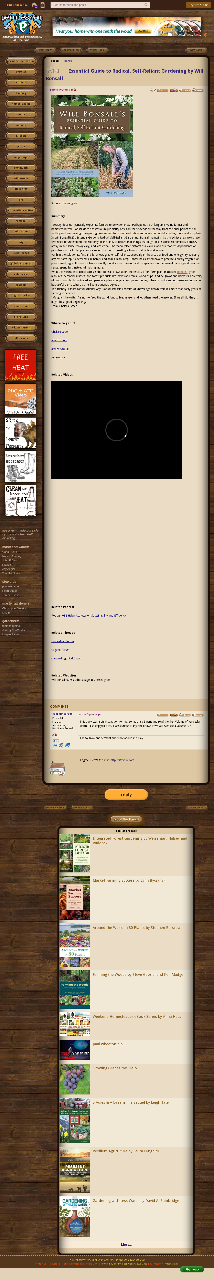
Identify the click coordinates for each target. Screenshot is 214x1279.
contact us (40, 1263)
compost (182, 271)
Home (8, 4)
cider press (21, 274)
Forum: (55, 60)
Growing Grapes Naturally (115, 1068)
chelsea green (70, 203)
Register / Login (198, 5)
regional (21, 221)
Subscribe (21, 5)
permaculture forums (21, 61)
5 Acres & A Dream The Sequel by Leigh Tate (131, 1102)
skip (21, 242)
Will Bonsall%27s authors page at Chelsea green (81, 679)
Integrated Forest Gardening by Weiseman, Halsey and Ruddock (140, 840)
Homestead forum (62, 641)
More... (126, 1245)
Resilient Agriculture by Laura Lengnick (126, 1151)
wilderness (21, 178)
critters (21, 82)
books (68, 60)
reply (126, 794)
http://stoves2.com (122, 760)
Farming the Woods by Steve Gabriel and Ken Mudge (138, 974)
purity (21, 146)
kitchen (21, 135)
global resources (21, 263)
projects (21, 285)
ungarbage (21, 157)
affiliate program (73, 1263)
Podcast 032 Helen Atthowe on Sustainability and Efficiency (88, 615)
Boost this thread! (126, 819)
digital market (21, 295)
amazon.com (59, 340)
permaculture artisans (21, 210)
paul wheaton (155, 1263)
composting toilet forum (66, 658)
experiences (21, 253)
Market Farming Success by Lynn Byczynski (129, 880)
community (21, 167)
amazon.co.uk (60, 348)
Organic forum (60, 649)
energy (21, 114)
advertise (55, 1263)
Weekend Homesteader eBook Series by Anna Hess (137, 1016)
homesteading (21, 103)
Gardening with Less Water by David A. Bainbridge (136, 1200)
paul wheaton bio (108, 1044)
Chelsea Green (68, 306)
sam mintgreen (62, 713)
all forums (21, 338)
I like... (56, 741)
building (21, 93)
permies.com (21, 306)
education (21, 231)
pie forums (21, 316)
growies (21, 72)
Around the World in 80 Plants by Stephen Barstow (137, 927)
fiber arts (21, 189)
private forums (21, 327)
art (21, 199)
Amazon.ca (58, 357)
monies (21, 125)
